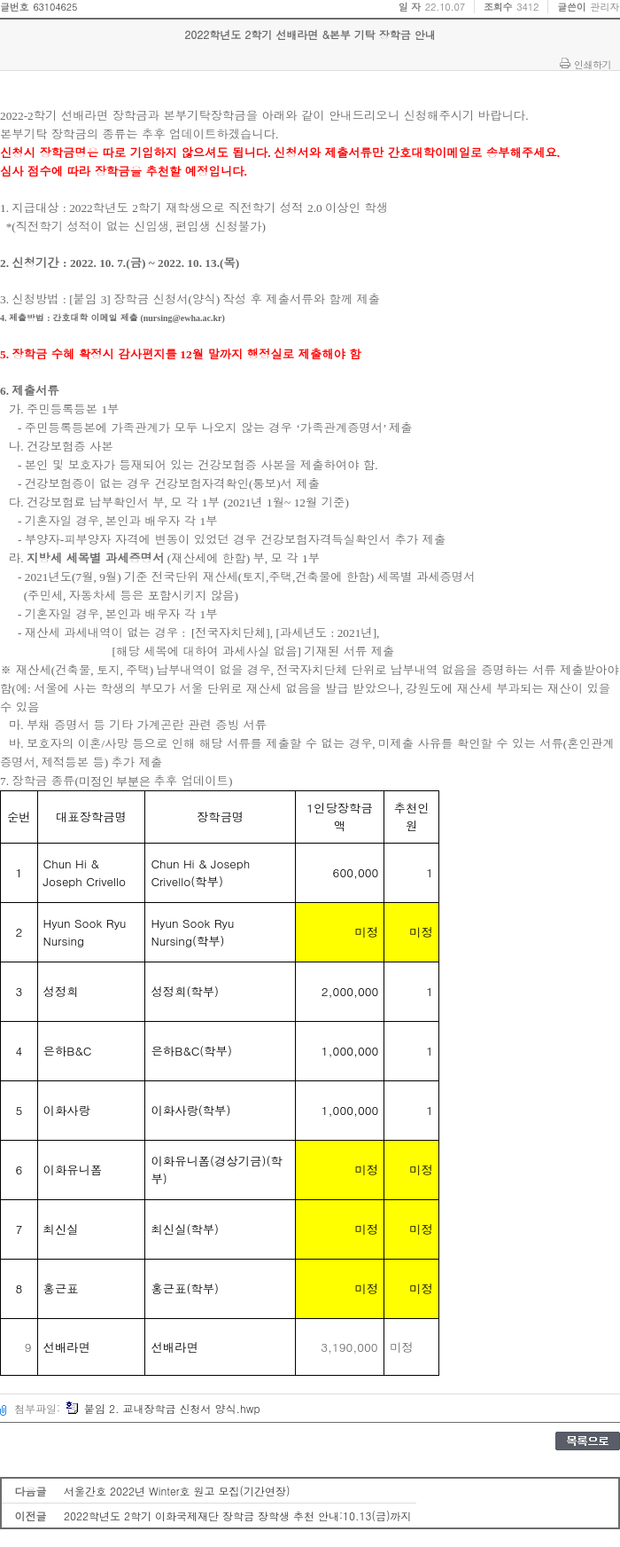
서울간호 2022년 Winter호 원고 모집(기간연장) (177, 1490)
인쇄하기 (592, 64)
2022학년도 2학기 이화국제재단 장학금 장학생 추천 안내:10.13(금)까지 (238, 1515)
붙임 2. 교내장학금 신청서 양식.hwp (163, 1408)
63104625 (55, 6)
